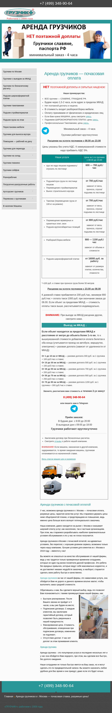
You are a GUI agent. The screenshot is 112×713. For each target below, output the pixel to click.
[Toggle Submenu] (33, 120)
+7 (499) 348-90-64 (56, 3)
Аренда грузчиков (48, 578)
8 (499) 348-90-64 (74, 397)
